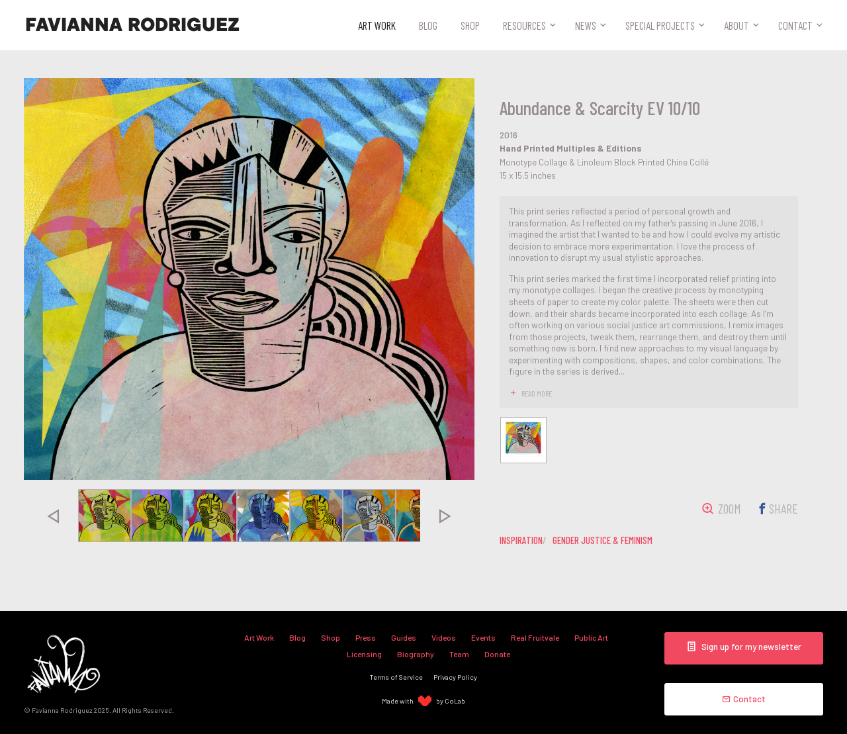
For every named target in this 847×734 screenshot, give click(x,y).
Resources (524, 25)
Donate (497, 654)
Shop (470, 25)
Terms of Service (396, 676)
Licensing (364, 654)
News (585, 25)
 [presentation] (53, 515)
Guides (403, 637)
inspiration (521, 540)
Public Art (591, 637)
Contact (795, 25)
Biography (415, 654)
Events (483, 637)
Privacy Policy (455, 676)
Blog (428, 25)
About (736, 25)
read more (536, 393)
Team (459, 654)
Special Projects (660, 25)
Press (365, 637)
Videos (443, 637)
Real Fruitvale (535, 637)
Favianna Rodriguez (132, 25)
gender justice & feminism (602, 540)
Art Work (377, 25)
